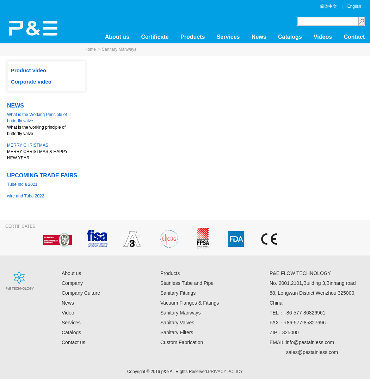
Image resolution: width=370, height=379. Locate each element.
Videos (323, 37)
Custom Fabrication (181, 342)
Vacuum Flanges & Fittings (189, 303)
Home (90, 49)
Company (72, 283)
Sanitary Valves (177, 322)
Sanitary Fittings (178, 293)
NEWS (15, 106)
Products (192, 37)
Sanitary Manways (119, 49)
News (259, 37)
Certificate (154, 37)
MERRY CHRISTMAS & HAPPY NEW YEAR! (42, 151)
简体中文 (328, 6)
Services (228, 37)
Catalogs (290, 37)
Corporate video (31, 82)
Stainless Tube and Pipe (187, 283)
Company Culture (81, 293)
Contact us (73, 342)
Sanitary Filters (176, 332)
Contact (354, 37)
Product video (28, 70)
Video (68, 313)
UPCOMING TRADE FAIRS (42, 175)
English (354, 6)
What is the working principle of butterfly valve (42, 123)
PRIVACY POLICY (225, 371)
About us (117, 37)
